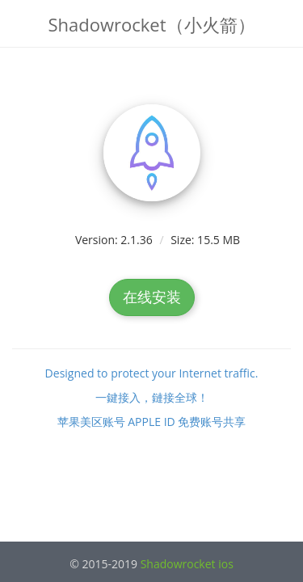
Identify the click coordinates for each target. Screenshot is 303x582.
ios (226, 563)
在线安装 (152, 296)
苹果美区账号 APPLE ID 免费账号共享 (151, 421)
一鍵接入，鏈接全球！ (151, 397)
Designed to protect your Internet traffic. (152, 373)
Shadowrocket (178, 563)
